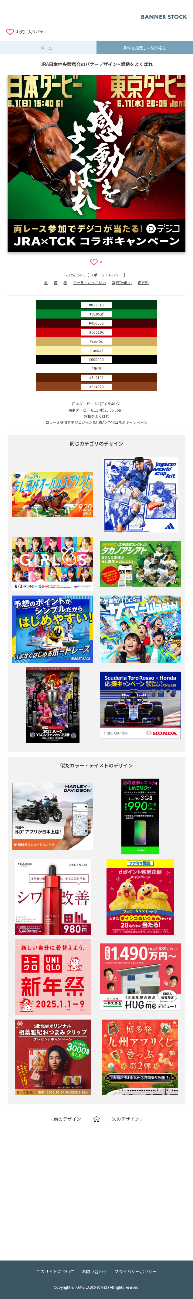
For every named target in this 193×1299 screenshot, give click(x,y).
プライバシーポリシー (135, 1271)
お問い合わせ (94, 1271)
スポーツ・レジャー (106, 274)
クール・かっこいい (89, 282)
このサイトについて (55, 1271)
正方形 (143, 282)
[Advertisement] (73, 13)
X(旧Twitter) (122, 282)
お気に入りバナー (32, 32)
